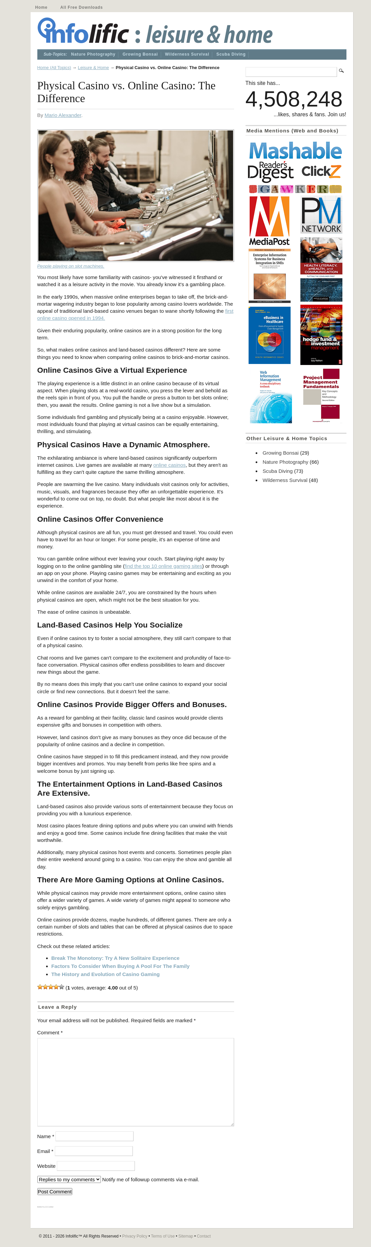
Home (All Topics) (54, 67)
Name (45, 1136)
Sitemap (185, 1236)
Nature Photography (93, 54)
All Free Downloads (81, 7)
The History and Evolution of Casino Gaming (105, 974)
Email (45, 1151)
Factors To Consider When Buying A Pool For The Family (120, 966)
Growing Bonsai (140, 54)
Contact (204, 1236)
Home (41, 7)
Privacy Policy (134, 1236)
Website (46, 1166)
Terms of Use (163, 1236)
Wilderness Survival (187, 54)
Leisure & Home (93, 67)
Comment (50, 1032)
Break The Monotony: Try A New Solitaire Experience (115, 958)
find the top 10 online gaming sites (163, 566)
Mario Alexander (62, 115)
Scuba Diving (231, 54)
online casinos (169, 465)
